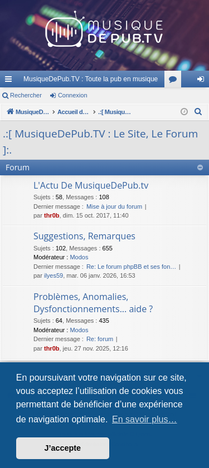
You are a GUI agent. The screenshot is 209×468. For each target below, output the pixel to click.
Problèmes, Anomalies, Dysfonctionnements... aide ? (93, 302)
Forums (175, 81)
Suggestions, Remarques (84, 236)
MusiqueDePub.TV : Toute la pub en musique (90, 79)
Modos (79, 257)
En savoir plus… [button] (144, 419)
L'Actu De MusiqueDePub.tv (90, 185)
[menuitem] (198, 112)
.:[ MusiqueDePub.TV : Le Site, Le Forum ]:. (100, 141)
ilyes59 (53, 275)
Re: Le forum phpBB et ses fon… (131, 266)
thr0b (52, 215)
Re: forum (99, 339)
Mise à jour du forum (114, 206)
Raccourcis (10, 81)
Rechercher (26, 95)
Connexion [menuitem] (203, 81)
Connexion (73, 95)
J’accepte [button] (63, 448)
